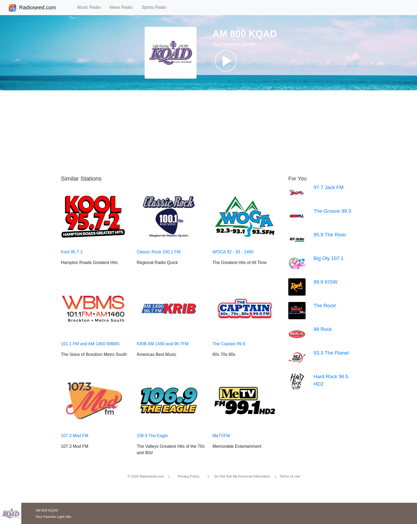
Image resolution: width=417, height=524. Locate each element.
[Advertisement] (208, 133)
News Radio (123, 7)
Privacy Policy (188, 476)
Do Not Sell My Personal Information (242, 476)
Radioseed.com (37, 8)
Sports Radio (156, 7)
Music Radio (91, 7)
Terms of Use (290, 476)
